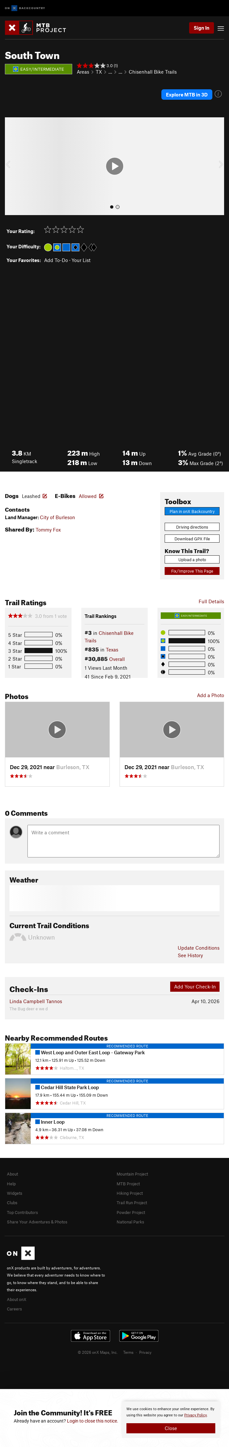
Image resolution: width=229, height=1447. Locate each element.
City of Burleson (57, 517)
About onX (16, 1299)
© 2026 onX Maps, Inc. (98, 1352)
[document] (170, 1419)
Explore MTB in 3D (187, 94)
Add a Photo (210, 695)
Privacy (145, 1352)
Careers (14, 1308)
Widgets (14, 1193)
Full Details (211, 601)
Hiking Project (130, 1193)
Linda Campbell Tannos (35, 1001)
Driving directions (192, 527)
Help (11, 1183)
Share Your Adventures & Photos (37, 1221)
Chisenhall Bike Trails (153, 72)
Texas (112, 649)
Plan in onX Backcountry (192, 511)
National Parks (130, 1221)
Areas (83, 72)
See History (190, 955)
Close (171, 1428)
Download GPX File (192, 538)
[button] (11, 166)
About (12, 1174)
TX (99, 72)
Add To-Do (56, 260)
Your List (81, 260)
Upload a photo (192, 559)
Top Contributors (22, 1212)
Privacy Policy (195, 1415)
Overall (117, 659)
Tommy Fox (48, 530)
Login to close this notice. (92, 1421)
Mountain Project (132, 1174)
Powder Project (131, 1212)
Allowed (88, 496)
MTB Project (128, 1183)
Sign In (201, 28)
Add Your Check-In (195, 986)
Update (199, 948)
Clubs (12, 1202)
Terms (128, 1352)
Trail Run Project (132, 1202)
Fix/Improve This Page (192, 571)
